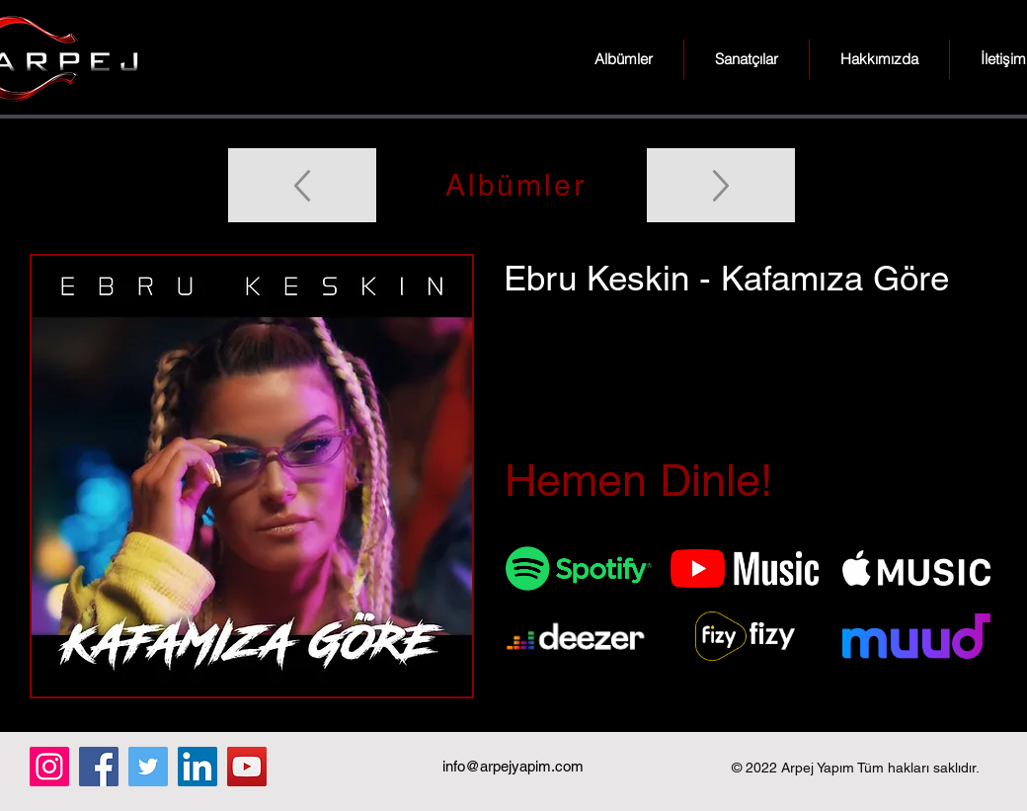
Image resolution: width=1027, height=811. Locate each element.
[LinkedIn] (197, 766)
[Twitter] (148, 766)
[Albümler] (513, 185)
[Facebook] (98, 766)
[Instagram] (49, 766)
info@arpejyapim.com (513, 766)
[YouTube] (247, 766)
